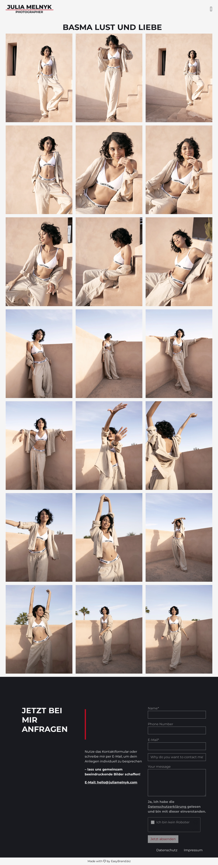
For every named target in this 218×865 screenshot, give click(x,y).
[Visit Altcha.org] (195, 822)
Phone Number (160, 724)
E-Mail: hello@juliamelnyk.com (111, 782)
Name (153, 708)
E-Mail (153, 740)
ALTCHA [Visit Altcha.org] (193, 829)
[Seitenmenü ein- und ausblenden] (211, 9)
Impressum (193, 850)
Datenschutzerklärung (167, 807)
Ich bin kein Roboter (172, 822)
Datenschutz (166, 850)
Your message (159, 766)
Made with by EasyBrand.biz (109, 861)
